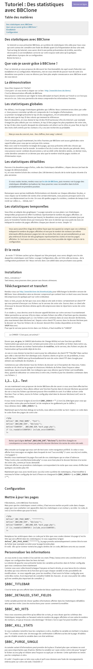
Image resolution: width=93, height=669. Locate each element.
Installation (11, 29)
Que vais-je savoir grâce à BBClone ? (21, 27)
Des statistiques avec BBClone (19, 24)
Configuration (12, 32)
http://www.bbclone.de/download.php (36, 291)
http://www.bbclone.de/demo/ (58, 90)
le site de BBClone (50, 181)
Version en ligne (80, 4)
